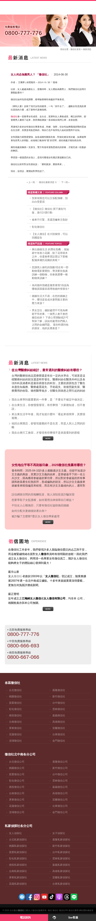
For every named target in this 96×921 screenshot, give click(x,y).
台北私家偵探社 (18, 839)
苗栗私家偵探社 (18, 852)
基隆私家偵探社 (61, 839)
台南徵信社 (15, 721)
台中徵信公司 (60, 774)
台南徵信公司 (16, 793)
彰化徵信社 (38, 226)
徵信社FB (63, 910)
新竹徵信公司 (60, 768)
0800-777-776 (23, 634)
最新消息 (87, 49)
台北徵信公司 (16, 761)
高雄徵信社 (58, 721)
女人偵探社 (15, 833)
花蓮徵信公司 (16, 805)
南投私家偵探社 (18, 864)
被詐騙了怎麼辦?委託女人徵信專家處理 (36, 516)
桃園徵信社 (15, 696)
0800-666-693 (23, 645)
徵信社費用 (73, 910)
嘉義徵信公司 (60, 786)
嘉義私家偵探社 (61, 864)
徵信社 (73, 49)
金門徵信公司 (60, 812)
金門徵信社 (58, 740)
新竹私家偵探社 (61, 845)
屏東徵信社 (15, 728)
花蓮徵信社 (15, 734)
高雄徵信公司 (60, 793)
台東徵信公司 (60, 805)
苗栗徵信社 (15, 702)
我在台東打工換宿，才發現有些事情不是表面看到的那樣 (46, 432)
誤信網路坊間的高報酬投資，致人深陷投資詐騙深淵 (43, 494)
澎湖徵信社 (15, 740)
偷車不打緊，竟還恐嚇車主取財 (50, 219)
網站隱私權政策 (86, 910)
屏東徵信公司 (16, 799)
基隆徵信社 (58, 690)
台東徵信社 (58, 734)
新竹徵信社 (58, 696)
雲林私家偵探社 (61, 858)
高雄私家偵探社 (61, 871)
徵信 (50, 910)
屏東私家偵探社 (18, 877)
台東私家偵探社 (61, 883)
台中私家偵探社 (61, 852)
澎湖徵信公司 (16, 812)
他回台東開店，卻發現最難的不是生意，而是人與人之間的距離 (48, 425)
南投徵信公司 (16, 786)
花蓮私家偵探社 (18, 883)
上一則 (30, 182)
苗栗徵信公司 (16, 774)
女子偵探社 (58, 833)
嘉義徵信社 (58, 715)
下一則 (65, 182)
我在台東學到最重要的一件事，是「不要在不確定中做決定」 (48, 399)
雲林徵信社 (58, 709)
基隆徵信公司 (60, 761)
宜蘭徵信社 (58, 728)
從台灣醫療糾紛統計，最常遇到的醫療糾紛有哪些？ (47, 370)
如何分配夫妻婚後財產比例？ (29, 510)
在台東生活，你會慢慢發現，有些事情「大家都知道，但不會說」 (48, 407)
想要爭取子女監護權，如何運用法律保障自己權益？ (43, 499)
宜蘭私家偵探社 (61, 877)
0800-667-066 (23, 657)
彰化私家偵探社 (18, 858)
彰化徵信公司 (16, 780)
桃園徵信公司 (16, 768)
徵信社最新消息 (48, 182)
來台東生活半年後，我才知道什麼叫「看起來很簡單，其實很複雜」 (48, 416)
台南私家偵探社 (18, 871)
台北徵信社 (15, 690)
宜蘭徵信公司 (60, 799)
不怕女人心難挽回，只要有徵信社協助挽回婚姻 (40, 505)
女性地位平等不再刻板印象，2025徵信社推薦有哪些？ (49, 465)
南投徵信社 (15, 715)
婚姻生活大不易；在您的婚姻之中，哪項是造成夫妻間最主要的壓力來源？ (50, 299)
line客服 (73, 917)
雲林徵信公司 (60, 780)
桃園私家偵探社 (18, 845)
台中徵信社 (58, 702)
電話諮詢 (25, 917)
